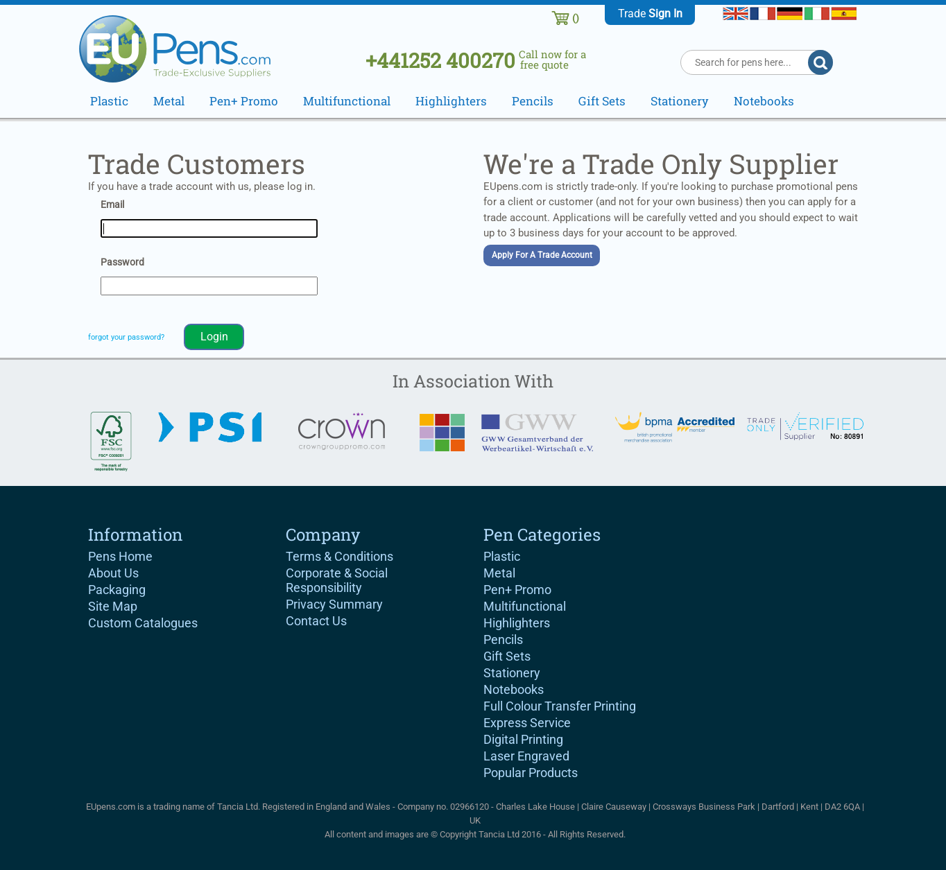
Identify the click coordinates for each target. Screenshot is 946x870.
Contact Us (316, 621)
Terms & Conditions (339, 556)
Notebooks (513, 689)
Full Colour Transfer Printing (559, 706)
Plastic (501, 556)
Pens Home (120, 556)
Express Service (527, 722)
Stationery (511, 672)
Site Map (112, 606)
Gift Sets (507, 656)
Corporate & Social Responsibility (337, 580)
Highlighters (516, 623)
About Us (113, 573)
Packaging (117, 589)
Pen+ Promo (517, 589)
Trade (650, 13)
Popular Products (530, 772)
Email (112, 204)
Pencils (503, 639)
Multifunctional (524, 606)
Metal (499, 573)
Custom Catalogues (143, 623)
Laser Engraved (526, 756)
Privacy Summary (334, 604)
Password (122, 262)
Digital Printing (523, 739)
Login (214, 336)
